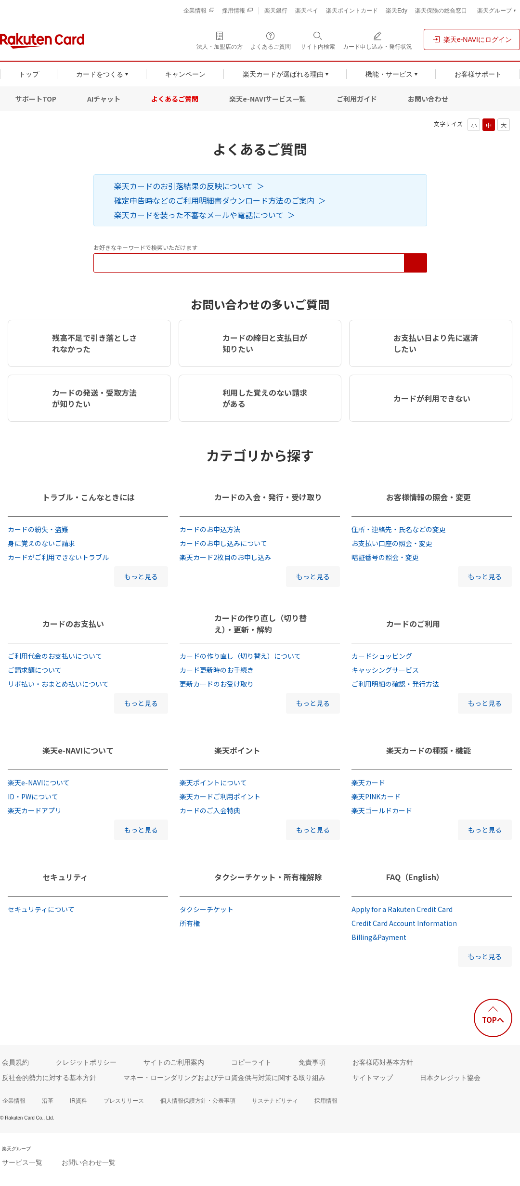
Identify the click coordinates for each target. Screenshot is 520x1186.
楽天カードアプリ (35, 810)
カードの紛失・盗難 (38, 529)
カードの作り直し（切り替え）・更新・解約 (260, 623)
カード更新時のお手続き (217, 670)
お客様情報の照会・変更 (428, 497)
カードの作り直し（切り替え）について (240, 656)
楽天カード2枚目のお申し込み (225, 557)
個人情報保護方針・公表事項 (197, 1100)
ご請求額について (35, 670)
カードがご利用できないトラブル (58, 557)
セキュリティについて (41, 909)
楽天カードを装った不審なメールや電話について (199, 214)
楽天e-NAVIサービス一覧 (267, 99)
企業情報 (14, 1100)
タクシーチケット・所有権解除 (268, 877)
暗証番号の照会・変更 (385, 557)
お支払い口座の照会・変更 (391, 543)
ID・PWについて (33, 796)
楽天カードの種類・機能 (428, 750)
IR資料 (78, 1100)
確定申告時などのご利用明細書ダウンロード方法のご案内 (214, 200)
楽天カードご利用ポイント (220, 796)
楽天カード (368, 782)
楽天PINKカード (376, 796)
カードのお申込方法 (210, 529)
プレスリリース (124, 1100)
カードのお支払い (73, 623)
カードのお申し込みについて (223, 543)
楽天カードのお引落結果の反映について (183, 186)
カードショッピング (381, 656)
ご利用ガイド (357, 99)
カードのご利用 (413, 623)
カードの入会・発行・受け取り (268, 497)
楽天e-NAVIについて (78, 750)
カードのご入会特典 (210, 810)
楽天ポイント (237, 750)
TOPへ (493, 1020)
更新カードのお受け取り (217, 684)
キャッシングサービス (385, 670)
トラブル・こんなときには (88, 497)
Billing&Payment (378, 937)
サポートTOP (35, 99)
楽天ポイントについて (213, 782)
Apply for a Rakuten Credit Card (402, 909)
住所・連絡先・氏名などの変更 (398, 529)
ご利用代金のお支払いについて (55, 656)
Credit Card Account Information (404, 923)
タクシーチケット (207, 909)
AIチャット (103, 99)
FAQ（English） (415, 877)
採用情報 (326, 1100)
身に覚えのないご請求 (41, 543)
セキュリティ (65, 877)
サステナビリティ (275, 1100)
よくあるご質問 (174, 99)
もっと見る (141, 576)
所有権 (190, 923)
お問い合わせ (428, 99)
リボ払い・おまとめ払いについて (58, 684)
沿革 (47, 1100)
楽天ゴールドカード (381, 810)
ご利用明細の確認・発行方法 (395, 684)
